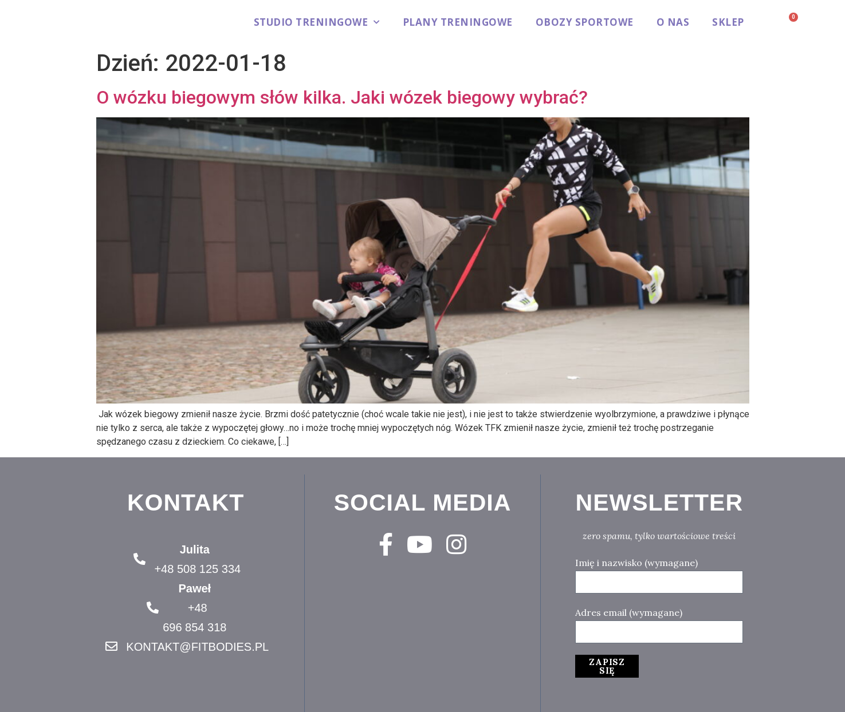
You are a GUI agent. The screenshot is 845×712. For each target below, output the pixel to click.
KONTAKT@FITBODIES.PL (197, 646)
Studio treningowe (317, 22)
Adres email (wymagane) (628, 612)
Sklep (728, 22)
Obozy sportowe (585, 22)
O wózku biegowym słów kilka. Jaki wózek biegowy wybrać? (342, 97)
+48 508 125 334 (197, 569)
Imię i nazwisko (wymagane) (636, 562)
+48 (197, 608)
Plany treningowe (458, 22)
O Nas (673, 22)
